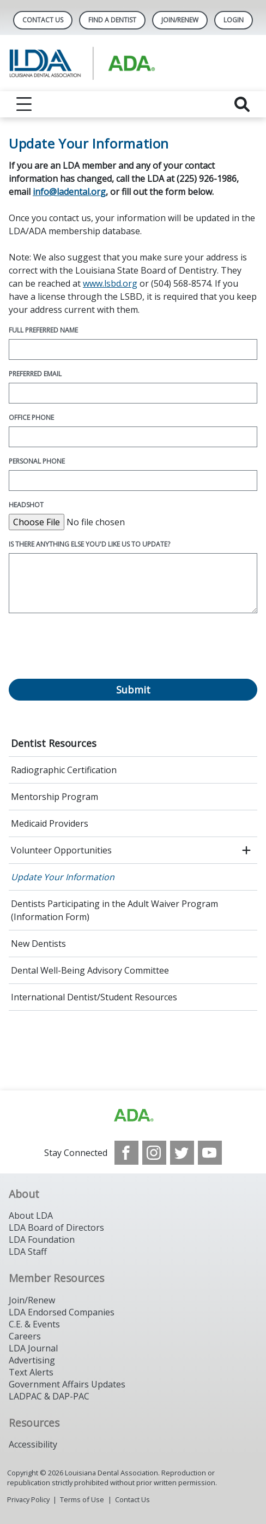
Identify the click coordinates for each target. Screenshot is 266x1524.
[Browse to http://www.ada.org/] (133, 1115)
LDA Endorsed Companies (61, 1312)
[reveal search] (242, 104)
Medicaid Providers (49, 823)
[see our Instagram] (154, 1153)
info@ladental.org (69, 192)
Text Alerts (31, 1372)
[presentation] (91, 652)
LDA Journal (33, 1348)
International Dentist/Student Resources (94, 997)
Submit (133, 689)
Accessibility (33, 1444)
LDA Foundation (42, 1240)
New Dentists (38, 944)
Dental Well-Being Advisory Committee (90, 970)
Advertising (32, 1360)
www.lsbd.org (110, 283)
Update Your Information (62, 877)
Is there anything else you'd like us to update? (89, 544)
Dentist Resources (53, 743)
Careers (25, 1336)
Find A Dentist (112, 20)
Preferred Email (35, 373)
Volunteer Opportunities (61, 850)
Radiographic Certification (64, 770)
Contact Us (42, 20)
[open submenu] (246, 850)
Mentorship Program (54, 797)
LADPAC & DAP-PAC (49, 1396)
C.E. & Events (34, 1324)
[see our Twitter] (182, 1153)
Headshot (26, 504)
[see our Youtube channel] (210, 1153)
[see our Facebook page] (126, 1153)
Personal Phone (37, 461)
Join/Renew (179, 20)
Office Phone (31, 417)
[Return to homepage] (133, 63)
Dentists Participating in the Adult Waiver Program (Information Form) (114, 910)
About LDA (31, 1215)
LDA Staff (28, 1252)
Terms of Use (82, 1499)
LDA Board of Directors (56, 1227)
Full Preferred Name (43, 330)
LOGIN (233, 20)
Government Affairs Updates (67, 1384)
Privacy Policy (28, 1499)
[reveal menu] (24, 104)
